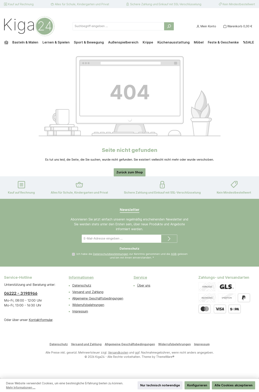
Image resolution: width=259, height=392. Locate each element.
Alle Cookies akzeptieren (233, 385)
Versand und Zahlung (87, 292)
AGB (174, 253)
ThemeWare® (165, 356)
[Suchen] (169, 26)
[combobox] (118, 26)
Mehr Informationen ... (20, 387)
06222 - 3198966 (20, 293)
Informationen (81, 277)
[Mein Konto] (206, 26)
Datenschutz (81, 285)
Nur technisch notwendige (160, 385)
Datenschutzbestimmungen (110, 253)
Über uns (143, 285)
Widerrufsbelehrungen (88, 305)
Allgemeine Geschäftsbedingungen (97, 298)
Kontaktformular (40, 320)
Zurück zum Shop (129, 172)
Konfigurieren (197, 385)
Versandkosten (118, 352)
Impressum (80, 311)
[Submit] (169, 239)
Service (140, 277)
